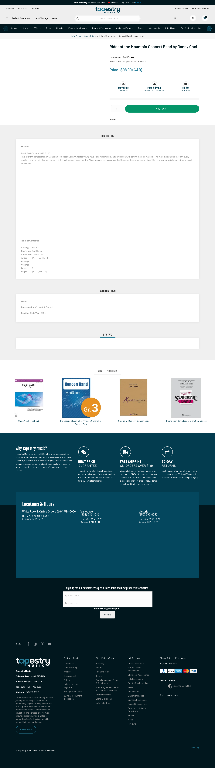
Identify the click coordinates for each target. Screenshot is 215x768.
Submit (107, 614)
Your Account (70, 676)
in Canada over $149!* (90, 2)
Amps (25, 28)
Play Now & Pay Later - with (126, 2)
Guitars (14, 28)
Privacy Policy (102, 671)
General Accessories (137, 704)
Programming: (28, 307)
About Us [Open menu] (34, 8)
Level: (24, 301)
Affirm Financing (103, 694)
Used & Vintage (40, 18)
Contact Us (26, 729)
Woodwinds (154, 28)
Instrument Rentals (200, 8)
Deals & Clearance (21, 18)
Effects (37, 28)
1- (31, 676)
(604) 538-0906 (29, 681)
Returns (99, 667)
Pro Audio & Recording (191, 28)
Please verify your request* (107, 608)
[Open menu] (7, 18)
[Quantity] (117, 108)
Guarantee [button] (123, 90)
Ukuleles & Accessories (138, 674)
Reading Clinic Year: (31, 313)
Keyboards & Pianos (77, 28)
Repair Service (181, 8)
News (54, 18)
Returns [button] (186, 90)
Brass (140, 28)
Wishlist (67, 671)
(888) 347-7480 (39, 676)
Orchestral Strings (124, 28)
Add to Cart (162, 108)
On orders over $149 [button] (154, 90)
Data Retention (103, 702)
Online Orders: (23, 676)
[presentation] (5, 28)
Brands (131, 715)
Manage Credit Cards (73, 691)
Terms (99, 676)
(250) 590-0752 (27, 692)
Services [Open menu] (10, 8)
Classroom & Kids (136, 695)
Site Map (195, 747)
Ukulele (59, 28)
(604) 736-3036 (28, 686)
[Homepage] (107, 10)
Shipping (100, 663)
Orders (67, 680)
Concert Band (90, 35)
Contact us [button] (22, 8)
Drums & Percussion (101, 28)
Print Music (170, 28)
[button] (123, 88)
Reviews (132, 723)
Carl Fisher (128, 57)
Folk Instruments (135, 679)
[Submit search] (78, 18)
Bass (48, 28)
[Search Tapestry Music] (107, 18)
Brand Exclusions (104, 698)
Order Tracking (70, 667)
